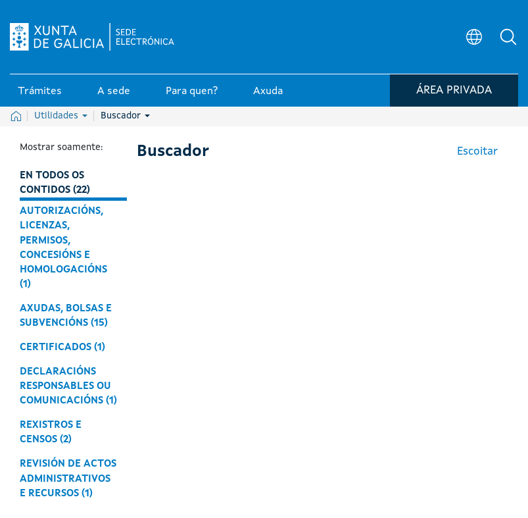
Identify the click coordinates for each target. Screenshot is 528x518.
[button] (508, 37)
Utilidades (60, 115)
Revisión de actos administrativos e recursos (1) (68, 478)
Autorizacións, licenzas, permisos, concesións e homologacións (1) (63, 247)
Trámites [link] (40, 91)
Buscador (125, 115)
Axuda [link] (268, 91)
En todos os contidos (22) (55, 182)
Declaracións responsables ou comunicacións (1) (68, 386)
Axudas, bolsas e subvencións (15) (66, 315)
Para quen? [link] (192, 91)
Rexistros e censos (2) (51, 432)
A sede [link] (113, 91)
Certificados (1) (62, 347)
